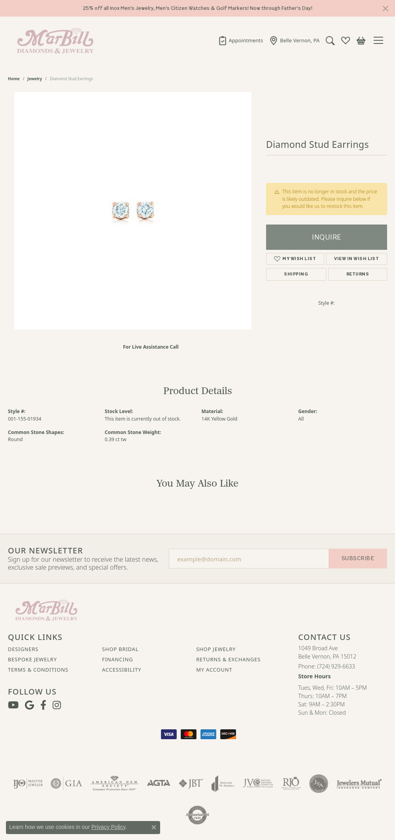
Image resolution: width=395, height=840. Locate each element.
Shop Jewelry (216, 649)
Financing (117, 659)
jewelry (34, 78)
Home (14, 78)
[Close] (385, 8)
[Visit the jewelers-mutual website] (359, 783)
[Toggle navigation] (380, 40)
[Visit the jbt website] (191, 783)
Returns (357, 274)
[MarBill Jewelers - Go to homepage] (46, 609)
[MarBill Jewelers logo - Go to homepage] (53, 40)
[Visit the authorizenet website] (197, 815)
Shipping (296, 274)
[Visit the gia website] (66, 783)
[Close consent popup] (153, 827)
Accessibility (121, 669)
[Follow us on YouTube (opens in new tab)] (13, 705)
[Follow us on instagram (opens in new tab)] (57, 705)
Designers (23, 649)
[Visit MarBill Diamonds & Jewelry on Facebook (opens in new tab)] (43, 705)
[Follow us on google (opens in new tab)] (29, 705)
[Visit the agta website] (159, 783)
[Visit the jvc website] (258, 783)
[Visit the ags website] (114, 783)
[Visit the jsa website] (318, 783)
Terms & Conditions (38, 669)
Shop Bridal (120, 649)
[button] (330, 40)
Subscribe (358, 558)
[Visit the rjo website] (291, 783)
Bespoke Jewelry (32, 659)
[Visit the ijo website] (28, 783)
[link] (240, 40)
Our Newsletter (45, 550)
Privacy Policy (108, 827)
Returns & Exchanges (228, 659)
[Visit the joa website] (223, 783)
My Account (214, 669)
